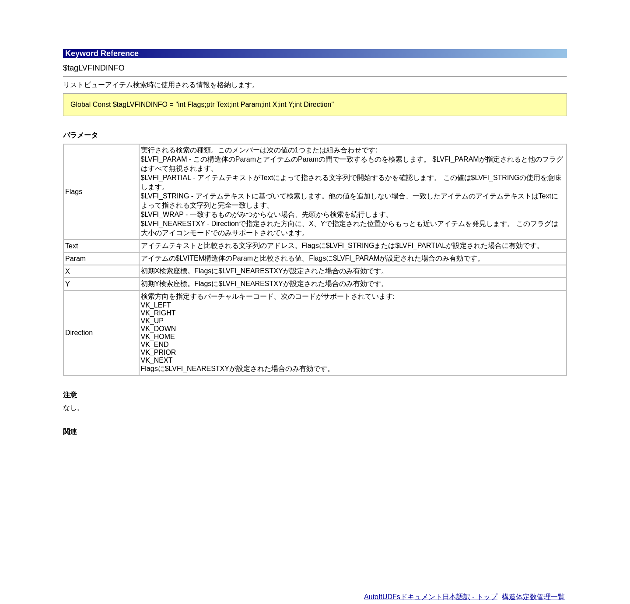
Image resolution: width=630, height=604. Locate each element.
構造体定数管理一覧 (533, 596)
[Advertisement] (275, 24)
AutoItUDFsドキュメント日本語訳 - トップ (430, 596)
